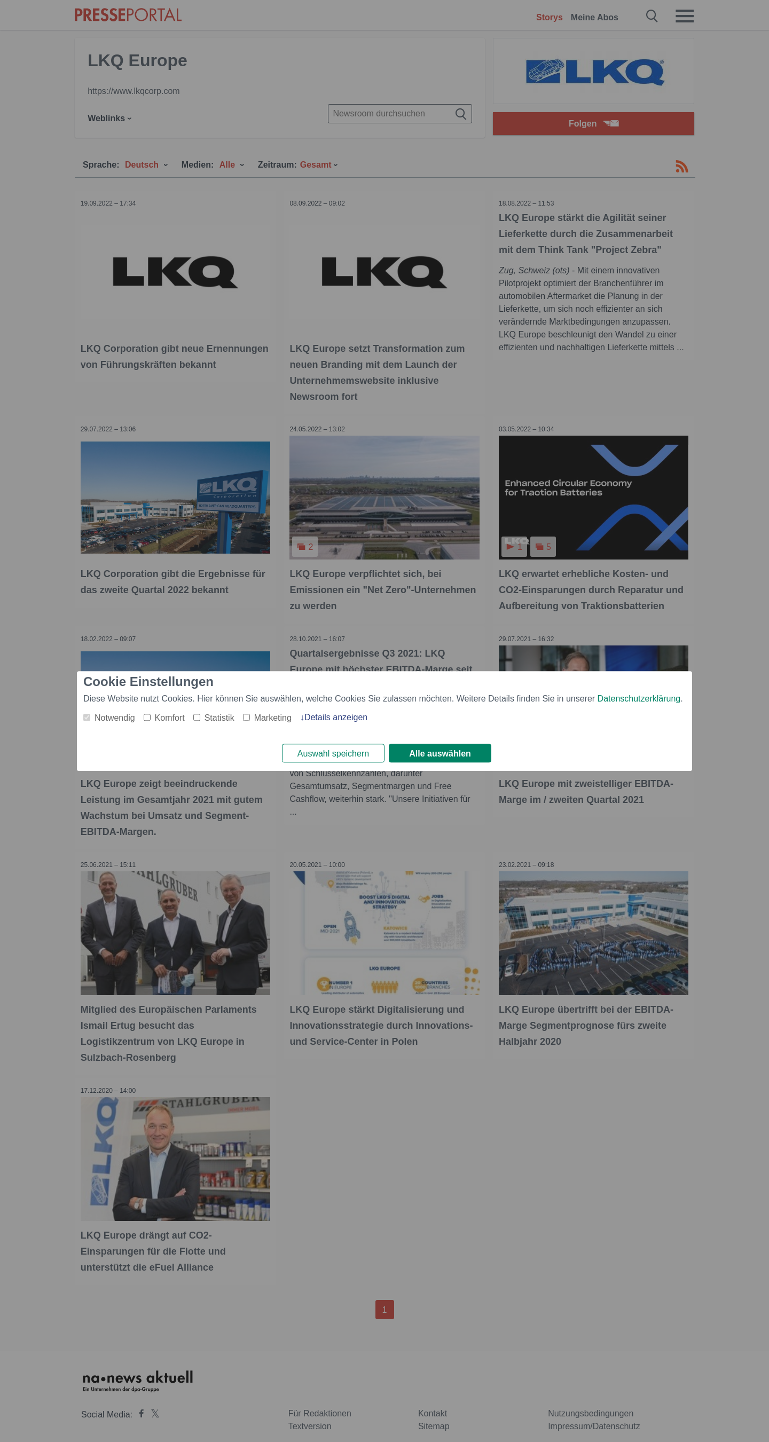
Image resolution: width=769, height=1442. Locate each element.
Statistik (219, 716)
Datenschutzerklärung (639, 697)
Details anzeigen (335, 716)
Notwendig (115, 716)
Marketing (273, 716)
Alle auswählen (440, 753)
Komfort (170, 716)
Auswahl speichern (333, 753)
